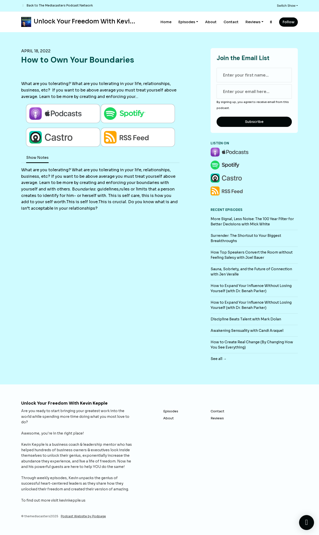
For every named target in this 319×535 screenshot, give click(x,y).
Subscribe (254, 121)
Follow (288, 22)
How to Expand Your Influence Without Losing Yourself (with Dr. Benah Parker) (251, 288)
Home (165, 22)
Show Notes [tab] (37, 157)
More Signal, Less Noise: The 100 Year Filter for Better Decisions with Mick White (252, 221)
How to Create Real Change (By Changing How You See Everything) (252, 345)
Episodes (186, 22)
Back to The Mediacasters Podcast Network (60, 5)
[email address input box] (254, 91)
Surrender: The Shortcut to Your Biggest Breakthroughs (246, 238)
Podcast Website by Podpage (83, 516)
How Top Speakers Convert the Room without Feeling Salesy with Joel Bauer (252, 255)
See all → (219, 359)
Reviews (252, 22)
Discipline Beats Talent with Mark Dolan (246, 319)
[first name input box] (254, 75)
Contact (231, 22)
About (211, 22)
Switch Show (286, 5)
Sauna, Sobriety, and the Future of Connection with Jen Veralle (251, 271)
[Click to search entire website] (271, 22)
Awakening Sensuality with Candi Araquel (247, 330)
